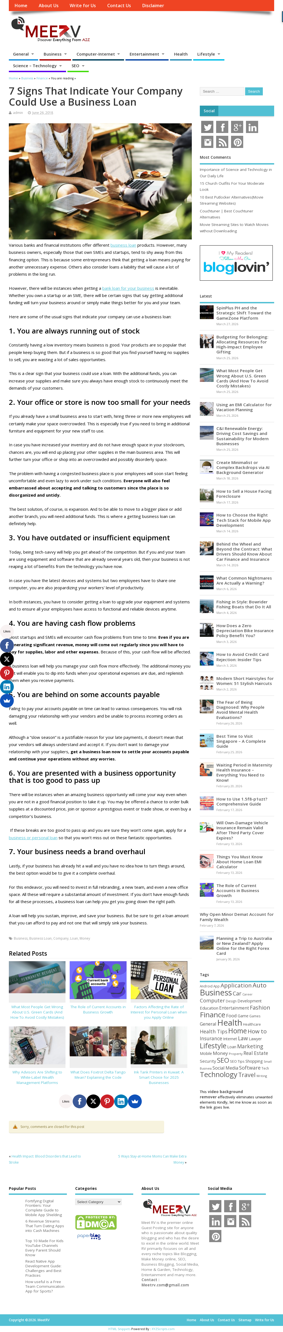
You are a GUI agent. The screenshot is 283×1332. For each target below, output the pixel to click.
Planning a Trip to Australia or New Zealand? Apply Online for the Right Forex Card (244, 945)
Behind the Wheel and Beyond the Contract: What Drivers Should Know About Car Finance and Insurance (244, 551)
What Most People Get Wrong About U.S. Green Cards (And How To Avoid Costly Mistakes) (37, 1012)
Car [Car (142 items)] (237, 993)
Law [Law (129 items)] (243, 1038)
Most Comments (215, 157)
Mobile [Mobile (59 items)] (206, 1053)
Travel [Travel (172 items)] (247, 1075)
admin (18, 112)
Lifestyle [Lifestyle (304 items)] (213, 1045)
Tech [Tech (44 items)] (265, 1068)
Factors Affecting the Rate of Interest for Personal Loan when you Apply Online (159, 1012)
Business (53, 54)
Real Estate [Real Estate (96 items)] (255, 1053)
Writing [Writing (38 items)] (261, 1076)
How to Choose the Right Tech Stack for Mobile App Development (243, 520)
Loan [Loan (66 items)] (231, 1046)
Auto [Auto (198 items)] (259, 985)
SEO (75, 65)
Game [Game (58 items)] (243, 1015)
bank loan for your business (128, 288)
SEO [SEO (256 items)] (223, 1060)
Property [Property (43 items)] (236, 1054)
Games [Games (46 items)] (254, 1016)
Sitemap (245, 1320)
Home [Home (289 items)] (237, 1030)
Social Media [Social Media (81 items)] (225, 1068)
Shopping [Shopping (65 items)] (254, 1061)
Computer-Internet (96, 54)
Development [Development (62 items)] (249, 1000)
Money (85, 938)
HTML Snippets (119, 1329)
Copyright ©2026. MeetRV (29, 1320)
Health (181, 54)
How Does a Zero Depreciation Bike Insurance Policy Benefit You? (245, 630)
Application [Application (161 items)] (236, 985)
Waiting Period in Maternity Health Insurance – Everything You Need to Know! (244, 772)
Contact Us (119, 5)
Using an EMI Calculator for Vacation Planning (244, 407)
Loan (74, 938)
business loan (123, 245)
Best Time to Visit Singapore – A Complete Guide (241, 741)
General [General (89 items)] (208, 1024)
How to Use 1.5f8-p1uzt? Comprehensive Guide (241, 801)
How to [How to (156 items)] (257, 1031)
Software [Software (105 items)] (250, 1067)
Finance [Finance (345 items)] (212, 1015)
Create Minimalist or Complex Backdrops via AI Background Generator (242, 467)
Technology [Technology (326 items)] (218, 1074)
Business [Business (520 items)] (216, 992)
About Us (49, 5)
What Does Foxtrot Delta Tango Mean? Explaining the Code (98, 1075)
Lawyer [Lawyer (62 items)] (255, 1038)
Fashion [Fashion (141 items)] (260, 1007)
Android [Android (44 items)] (206, 986)
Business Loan (40, 938)
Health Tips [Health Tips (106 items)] (213, 1031)
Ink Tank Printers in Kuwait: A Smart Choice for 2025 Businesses (159, 1077)
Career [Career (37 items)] (247, 994)
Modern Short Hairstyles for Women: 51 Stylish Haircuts (245, 681)
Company (61, 938)
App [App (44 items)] (216, 986)
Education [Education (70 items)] (209, 1008)
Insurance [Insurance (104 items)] (211, 1038)
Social (209, 110)
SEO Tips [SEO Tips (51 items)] (237, 1061)
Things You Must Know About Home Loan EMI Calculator (239, 861)
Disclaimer (153, 5)
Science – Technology (35, 65)
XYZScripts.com (163, 1329)
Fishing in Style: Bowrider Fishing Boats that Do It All (243, 604)
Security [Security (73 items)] (208, 1061)
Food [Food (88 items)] (231, 1015)
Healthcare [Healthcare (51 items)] (252, 1024)
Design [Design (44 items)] (231, 1001)
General (21, 54)
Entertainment (144, 54)
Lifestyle (206, 54)
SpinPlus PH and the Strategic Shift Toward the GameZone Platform (243, 312)
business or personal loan (33, 837)
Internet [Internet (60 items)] (230, 1038)
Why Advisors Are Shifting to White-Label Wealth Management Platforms (37, 1077)
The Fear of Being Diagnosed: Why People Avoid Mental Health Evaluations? (240, 709)
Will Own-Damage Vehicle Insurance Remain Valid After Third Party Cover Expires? (242, 830)
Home (20, 5)
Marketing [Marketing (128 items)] (250, 1046)
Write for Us (83, 5)
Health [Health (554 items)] (229, 1022)
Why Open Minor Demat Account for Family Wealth (237, 916)
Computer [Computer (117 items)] (212, 1000)
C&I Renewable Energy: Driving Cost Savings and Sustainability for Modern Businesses (242, 436)
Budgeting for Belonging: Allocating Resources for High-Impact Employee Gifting (242, 344)
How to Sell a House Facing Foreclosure (244, 493)
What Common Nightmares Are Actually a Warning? (244, 580)
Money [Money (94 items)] (220, 1053)
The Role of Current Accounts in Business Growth (98, 1009)
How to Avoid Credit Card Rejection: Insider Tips (242, 656)
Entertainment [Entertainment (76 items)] (234, 1008)
